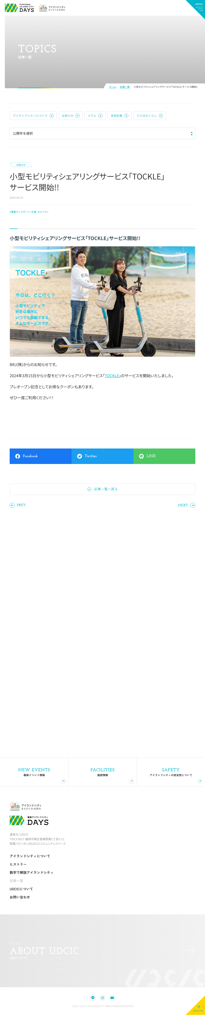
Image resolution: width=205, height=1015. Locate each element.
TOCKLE (112, 375)
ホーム (112, 87)
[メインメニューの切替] (195, 9)
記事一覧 (125, 87)
